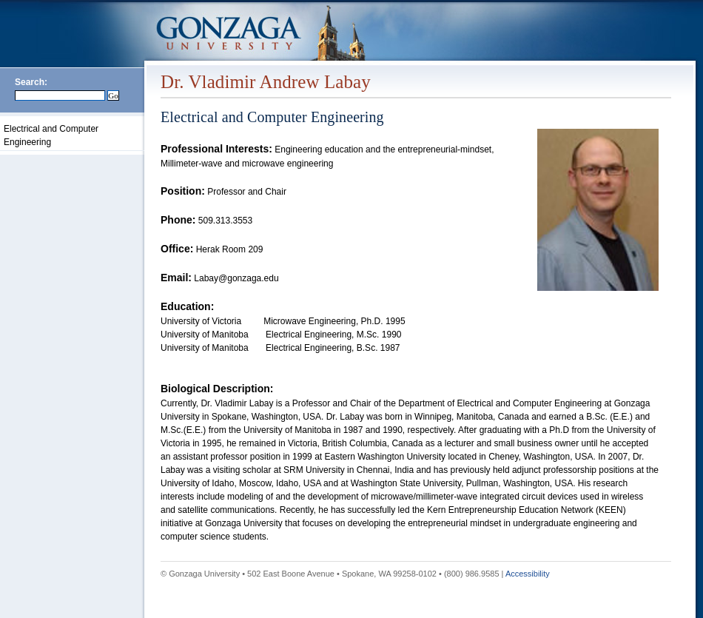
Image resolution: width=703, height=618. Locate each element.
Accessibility (527, 573)
